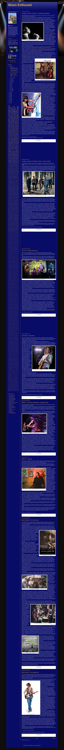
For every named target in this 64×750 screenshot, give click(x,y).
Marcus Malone (39, 627)
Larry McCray (12, 176)
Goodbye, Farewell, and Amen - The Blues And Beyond (35, 13)
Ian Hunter (17, 139)
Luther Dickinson (13, 134)
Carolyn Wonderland (15, 165)
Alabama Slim (10, 233)
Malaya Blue (15, 311)
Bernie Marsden (15, 124)
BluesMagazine (30, 668)
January (11, 90)
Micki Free (17, 317)
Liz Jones (11, 119)
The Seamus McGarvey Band (12, 372)
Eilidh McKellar (10, 197)
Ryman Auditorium (16, 340)
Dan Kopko (16, 261)
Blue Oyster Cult (16, 189)
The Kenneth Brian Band (15, 368)
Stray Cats (42, 141)
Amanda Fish (16, 236)
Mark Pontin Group (10, 314)
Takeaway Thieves (14, 359)
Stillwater (13, 354)
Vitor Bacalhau (12, 384)
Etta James (15, 273)
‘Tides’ (26, 494)
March (11, 88)
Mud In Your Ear (15, 321)
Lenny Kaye (35, 141)
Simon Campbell (17, 347)
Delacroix (12, 266)
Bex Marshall (16, 242)
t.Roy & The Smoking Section (15, 390)
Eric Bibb (18, 272)
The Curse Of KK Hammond (14, 364)
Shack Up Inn (9, 346)
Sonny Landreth (13, 220)
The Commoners (16, 223)
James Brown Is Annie (15, 289)
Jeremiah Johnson (10, 291)
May (10, 85)
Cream (13, 192)
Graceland (12, 280)
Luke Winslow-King (10, 310)
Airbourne (12, 186)
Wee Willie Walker (13, 386)
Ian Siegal (11, 111)
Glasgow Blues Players (12, 407)
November (11, 78)
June (10, 84)
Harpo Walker (11, 283)
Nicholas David (13, 324)
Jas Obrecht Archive (12, 409)
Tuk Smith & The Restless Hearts (36, 89)
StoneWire (16, 354)
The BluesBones (16, 222)
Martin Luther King (13, 315)
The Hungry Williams (10, 367)
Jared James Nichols (15, 172)
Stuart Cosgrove (15, 355)
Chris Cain (15, 191)
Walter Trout (14, 145)
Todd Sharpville (14, 378)
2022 (10, 93)
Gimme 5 (9, 118)
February (11, 89)
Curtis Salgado (16, 167)
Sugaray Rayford (14, 129)
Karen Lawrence (13, 299)
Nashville (9, 323)
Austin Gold (13, 146)
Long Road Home (17, 308)
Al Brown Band (17, 186)
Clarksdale (16, 166)
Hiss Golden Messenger (14, 285)
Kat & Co (17, 299)
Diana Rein (12, 267)
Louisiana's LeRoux (11, 309)
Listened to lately (16, 118)
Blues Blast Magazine (12, 398)
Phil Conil (18, 327)
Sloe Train (10, 349)
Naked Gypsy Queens (15, 322)
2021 (10, 94)
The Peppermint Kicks (49, 88)
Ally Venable (16, 235)
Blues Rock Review (11, 400)
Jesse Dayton (10, 173)
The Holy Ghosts (10, 366)
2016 (10, 100)
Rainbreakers (10, 180)
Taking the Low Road (14, 182)
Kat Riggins (10, 204)
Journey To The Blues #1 (47, 626)
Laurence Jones (10, 126)
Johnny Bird (10, 296)
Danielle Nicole (11, 132)
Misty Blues (15, 211)
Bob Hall (12, 248)
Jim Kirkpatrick (11, 140)
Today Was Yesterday (15, 377)
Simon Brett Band (12, 347)
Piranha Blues (17, 214)
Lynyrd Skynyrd (16, 310)
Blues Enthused (26, 668)
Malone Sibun (16, 208)
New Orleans (14, 178)
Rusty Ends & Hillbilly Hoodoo (12, 339)
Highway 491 (14, 284)
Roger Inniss (17, 217)
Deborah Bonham (15, 265)
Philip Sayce (12, 214)
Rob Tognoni (14, 216)
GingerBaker (14, 279)
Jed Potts (16, 132)
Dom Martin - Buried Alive (28, 335)
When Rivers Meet (16, 130)
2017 (10, 99)
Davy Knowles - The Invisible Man (30, 672)
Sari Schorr (16, 126)
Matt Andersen (17, 153)
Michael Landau (16, 316)
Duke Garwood (10, 195)
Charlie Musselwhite (11, 166)
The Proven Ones (14, 184)
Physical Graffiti (11, 328)
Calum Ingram (11, 191)
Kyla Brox (9, 205)
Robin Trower (12, 217)
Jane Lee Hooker (16, 290)
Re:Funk (15, 329)
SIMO (9, 341)
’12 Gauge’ (42, 388)
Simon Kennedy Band (11, 348)
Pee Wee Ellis (10, 327)
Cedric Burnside (14, 252)
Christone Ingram (13, 149)
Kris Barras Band (15, 204)
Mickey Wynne (13, 317)
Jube (12, 298)
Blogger (39, 745)
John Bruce (13, 295)
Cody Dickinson (10, 167)
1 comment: (33, 140)
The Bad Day (13, 159)
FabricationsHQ (11, 405)
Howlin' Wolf (9, 172)
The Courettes (27, 89)
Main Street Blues (10, 153)
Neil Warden (10, 178)
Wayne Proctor (10, 130)
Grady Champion (16, 280)
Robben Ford (11, 155)
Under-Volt (15, 383)
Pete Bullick (14, 327)
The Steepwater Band (14, 373)
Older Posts (53, 738)
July (10, 83)
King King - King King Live (12, 40)
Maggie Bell (11, 311)
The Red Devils (11, 226)
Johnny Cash (12, 203)
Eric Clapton (14, 197)
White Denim (16, 387)
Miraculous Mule (10, 211)
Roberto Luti (17, 334)
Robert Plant (14, 333)
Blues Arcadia (12, 246)
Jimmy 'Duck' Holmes (16, 173)
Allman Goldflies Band (11, 235)
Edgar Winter (13, 270)
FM (12, 274)
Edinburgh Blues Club (12, 403)
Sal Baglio (12, 341)
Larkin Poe (9, 304)
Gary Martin (15, 277)
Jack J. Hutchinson (13, 201)
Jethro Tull (15, 291)
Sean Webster (14, 122)
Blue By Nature (16, 245)
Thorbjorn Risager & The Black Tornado (13, 117)
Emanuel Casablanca (13, 272)
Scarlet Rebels (43, 91)
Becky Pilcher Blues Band (12, 241)
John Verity (17, 295)
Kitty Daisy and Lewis (15, 302)
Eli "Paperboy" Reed (14, 271)
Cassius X (9, 252)
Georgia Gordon (16, 278)
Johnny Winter (15, 296)
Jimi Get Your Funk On (15, 292)
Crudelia (9, 261)
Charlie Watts (10, 254)
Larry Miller (13, 304)
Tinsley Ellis (14, 227)
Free (12, 198)
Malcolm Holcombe (10, 208)
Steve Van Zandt (13, 158)
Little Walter (12, 308)
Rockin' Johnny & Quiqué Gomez (12, 335)
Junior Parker (15, 298)
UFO (8, 383)
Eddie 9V (25, 454)
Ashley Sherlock (10, 239)
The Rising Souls (11, 123)
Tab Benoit (10, 359)
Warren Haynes (17, 230)
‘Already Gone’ (24, 199)
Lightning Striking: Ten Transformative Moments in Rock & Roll (40, 48)
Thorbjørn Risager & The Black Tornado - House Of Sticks (36, 161)
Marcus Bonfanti (10, 209)
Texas (16, 360)
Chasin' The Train (14, 255)
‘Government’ (28, 381)
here (42, 394)
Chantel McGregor (15, 253)
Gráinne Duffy (16, 171)
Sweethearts (17, 358)
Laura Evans (9, 305)
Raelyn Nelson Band (10, 329)
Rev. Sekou (16, 330)
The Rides (16, 371)
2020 (10, 95)
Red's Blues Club (12, 330)
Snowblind (16, 349)
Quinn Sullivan (15, 179)
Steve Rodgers (13, 353)
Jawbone (10, 151)
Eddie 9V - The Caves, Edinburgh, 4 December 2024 (35, 402)
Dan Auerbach (12, 261)
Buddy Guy (12, 164)
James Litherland (10, 290)
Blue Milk (11, 189)
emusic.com (9, 390)
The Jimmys (15, 367)
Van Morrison (13, 185)
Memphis (13, 177)
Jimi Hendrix (12, 202)
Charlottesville (9, 255)
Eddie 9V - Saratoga (27, 459)
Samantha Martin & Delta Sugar (14, 342)
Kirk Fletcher (16, 142)
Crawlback (12, 260)
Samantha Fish (12, 107)
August (11, 82)
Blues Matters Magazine (12, 399)
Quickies (17, 110)
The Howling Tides (15, 366)
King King (11, 106)
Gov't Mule (12, 171)
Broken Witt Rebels (16, 190)
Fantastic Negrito (10, 138)
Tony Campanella (14, 380)
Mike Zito (10, 110)
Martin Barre (14, 209)
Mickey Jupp (9, 317)
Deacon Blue (14, 264)
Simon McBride (17, 348)
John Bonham (9, 295)
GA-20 (15, 198)
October (11, 79)
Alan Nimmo (14, 136)
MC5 (30, 90)
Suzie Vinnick (9, 358)
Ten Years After (13, 360)
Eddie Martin (15, 195)
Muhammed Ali (10, 322)
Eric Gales (50, 116)
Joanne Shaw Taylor (46, 125)
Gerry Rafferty (10, 279)
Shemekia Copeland (11, 157)
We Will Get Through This (51, 310)
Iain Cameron (11, 25)
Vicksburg (12, 230)
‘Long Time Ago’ (39, 203)
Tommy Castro (14, 228)
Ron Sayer (12, 336)
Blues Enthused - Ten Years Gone (30, 520)
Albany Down (14, 233)
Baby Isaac (14, 239)
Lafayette (13, 303)
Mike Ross (10, 154)
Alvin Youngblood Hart (10, 236)
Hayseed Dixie (16, 283)
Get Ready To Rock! (12, 406)
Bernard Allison (12, 242)
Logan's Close (15, 152)
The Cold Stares (11, 223)
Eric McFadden (11, 273)
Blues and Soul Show (12, 397)
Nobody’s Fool (41, 126)
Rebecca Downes (15, 180)
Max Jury (12, 316)
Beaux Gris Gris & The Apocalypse (15, 240)
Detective (15, 266)
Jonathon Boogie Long (13, 297)
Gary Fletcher (10, 277)
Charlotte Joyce (15, 254)
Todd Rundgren (10, 378)
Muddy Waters (38, 141)
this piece (27, 732)
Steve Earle (15, 352)
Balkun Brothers (11, 396)
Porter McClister (16, 328)
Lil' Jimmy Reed (11, 207)
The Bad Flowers (16, 361)
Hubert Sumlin (12, 286)
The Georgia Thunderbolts (15, 365)
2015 (10, 101)
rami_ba (33, 745)
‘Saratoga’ (27, 463)
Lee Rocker (14, 305)
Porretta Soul (16, 215)
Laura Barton (16, 304)
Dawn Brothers (10, 264)
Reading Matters (16, 154)
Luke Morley (16, 309)
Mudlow (17, 177)
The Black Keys (13, 135)
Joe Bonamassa (31, 141)
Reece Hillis (9, 216)
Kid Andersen (10, 152)
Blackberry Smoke (10, 245)
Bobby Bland (16, 248)
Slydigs (13, 349)
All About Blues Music (12, 395)
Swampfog (13, 358)
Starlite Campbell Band (11, 127)
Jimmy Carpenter (15, 151)
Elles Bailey (17, 112)
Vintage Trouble (15, 161)
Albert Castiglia (12, 113)
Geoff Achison (11, 170)
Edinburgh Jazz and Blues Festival (13, 196)
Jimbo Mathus (17, 140)
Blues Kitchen (10, 247)
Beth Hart (13, 147)
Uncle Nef (12, 383)
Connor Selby (12, 259)
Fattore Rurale (16, 274)
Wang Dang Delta (14, 385)
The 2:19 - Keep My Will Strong (29, 250)
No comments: (33, 229)
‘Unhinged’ (29, 343)
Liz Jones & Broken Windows (13, 120)
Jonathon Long (17, 203)
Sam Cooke (15, 341)
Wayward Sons (37, 91)
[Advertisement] (39, 151)
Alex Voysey (12, 234)
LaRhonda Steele (14, 205)
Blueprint (9, 246)
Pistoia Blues (11, 215)
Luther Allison (16, 207)
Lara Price (16, 303)
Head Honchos (10, 284)
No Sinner (17, 324)
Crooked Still (16, 260)
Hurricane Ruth (17, 286)
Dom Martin (25, 398)
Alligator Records (17, 234)
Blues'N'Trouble (10, 190)
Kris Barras (9, 303)
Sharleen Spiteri (14, 346)
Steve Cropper (14, 221)
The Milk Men (12, 183)
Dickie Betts (15, 267)
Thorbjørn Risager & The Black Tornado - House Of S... (14, 70)
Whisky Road (12, 387)
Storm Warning (10, 355)
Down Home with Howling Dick (13, 402)
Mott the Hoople (10, 321)
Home (37, 738)
